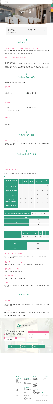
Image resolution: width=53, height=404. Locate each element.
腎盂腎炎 (17, 381)
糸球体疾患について (35, 386)
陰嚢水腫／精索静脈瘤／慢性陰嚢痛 (27, 392)
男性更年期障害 (44, 378)
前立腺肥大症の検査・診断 (32, 30)
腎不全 (34, 390)
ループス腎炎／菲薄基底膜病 (36, 392)
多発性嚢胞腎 (34, 384)
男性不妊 (43, 379)
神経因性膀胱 (17, 388)
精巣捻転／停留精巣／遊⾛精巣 (27, 389)
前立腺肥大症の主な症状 (32, 29)
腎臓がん (17, 379)
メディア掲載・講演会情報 (5, 388)
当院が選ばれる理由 (4, 383)
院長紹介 (3, 381)
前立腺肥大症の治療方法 (12, 32)
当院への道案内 (23, 346)
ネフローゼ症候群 (35, 385)
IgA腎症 (34, 391)
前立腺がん (17, 395)
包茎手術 (43, 394)
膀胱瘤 (17, 390)
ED (42, 380)
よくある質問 (11, 346)
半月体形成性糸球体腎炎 (36, 393)
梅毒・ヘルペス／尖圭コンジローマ (27, 382)
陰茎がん (25, 385)
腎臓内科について (35, 378)
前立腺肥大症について (11, 29)
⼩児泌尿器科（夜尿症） (27, 395)
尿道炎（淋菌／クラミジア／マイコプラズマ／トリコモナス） (27, 380)
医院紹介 (35, 346)
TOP (23, 16)
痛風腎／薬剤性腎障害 (35, 383)
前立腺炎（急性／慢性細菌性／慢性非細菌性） (19, 397)
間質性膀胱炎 (17, 389)
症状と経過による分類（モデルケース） (36, 379)
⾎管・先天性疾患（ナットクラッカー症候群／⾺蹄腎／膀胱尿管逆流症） (27, 399)
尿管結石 (17, 380)
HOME (3, 376)
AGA (42, 381)
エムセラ (43, 389)
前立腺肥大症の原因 (11, 30)
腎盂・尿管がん (18, 383)
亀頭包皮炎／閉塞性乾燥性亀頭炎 (27, 383)
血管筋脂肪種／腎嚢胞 (18, 382)
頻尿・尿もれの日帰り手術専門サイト (45, 396)
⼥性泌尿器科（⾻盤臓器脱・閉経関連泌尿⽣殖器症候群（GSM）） (27, 397)
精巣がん (25, 388)
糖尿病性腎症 (34, 382)
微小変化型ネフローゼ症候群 (36, 394)
